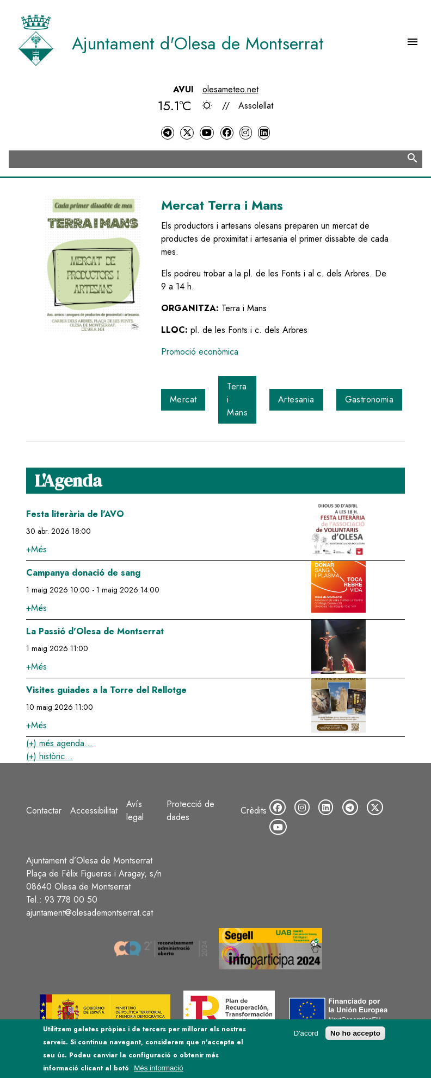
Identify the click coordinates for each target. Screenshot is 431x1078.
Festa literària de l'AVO (75, 514)
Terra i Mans (237, 399)
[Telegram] (167, 133)
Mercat (183, 399)
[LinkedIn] (264, 133)
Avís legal (135, 810)
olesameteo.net (230, 89)
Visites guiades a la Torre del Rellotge (106, 690)
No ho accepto (355, 1034)
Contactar (43, 810)
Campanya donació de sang (83, 572)
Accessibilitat (94, 810)
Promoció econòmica (199, 351)
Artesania (296, 399)
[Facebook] (226, 133)
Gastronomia (369, 399)
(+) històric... (49, 756)
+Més (36, 549)
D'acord (305, 1034)
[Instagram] (245, 133)
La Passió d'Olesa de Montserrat (95, 631)
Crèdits (254, 810)
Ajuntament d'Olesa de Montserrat (198, 43)
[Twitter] (186, 133)
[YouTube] (207, 133)
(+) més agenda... (59, 743)
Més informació (158, 1068)
